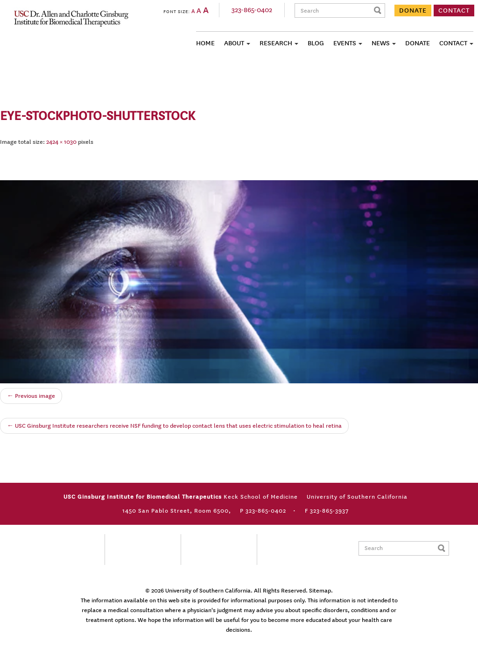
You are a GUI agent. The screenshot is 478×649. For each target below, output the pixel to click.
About (234, 43)
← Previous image (31, 396)
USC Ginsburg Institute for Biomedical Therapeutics (71, 18)
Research (276, 43)
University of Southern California (208, 590)
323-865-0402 (252, 10)
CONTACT (454, 10)
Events (344, 43)
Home (205, 43)
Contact (453, 43)
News (381, 43)
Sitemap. (321, 590)
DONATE (413, 10)
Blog (316, 43)
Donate (417, 43)
